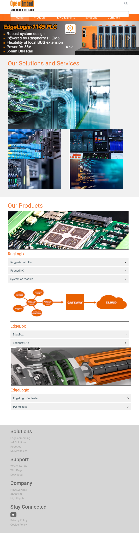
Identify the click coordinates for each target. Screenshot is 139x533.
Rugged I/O (17, 270)
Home (20, 17)
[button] (10, 38)
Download (16, 474)
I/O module (20, 406)
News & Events (65, 17)
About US (16, 494)
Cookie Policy (18, 524)
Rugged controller (21, 262)
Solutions (91, 17)
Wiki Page (16, 470)
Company (114, 17)
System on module (21, 279)
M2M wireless (18, 451)
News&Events (18, 489)
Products (39, 17)
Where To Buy (18, 466)
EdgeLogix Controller (26, 398)
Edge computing (20, 438)
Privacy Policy (18, 520)
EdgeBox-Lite (21, 343)
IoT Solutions (18, 442)
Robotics (15, 446)
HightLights (17, 498)
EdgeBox (18, 334)
